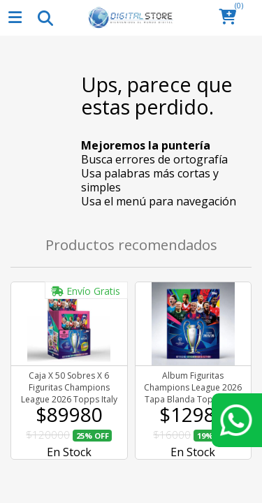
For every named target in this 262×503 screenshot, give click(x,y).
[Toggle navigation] (45, 17)
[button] (232, 18)
